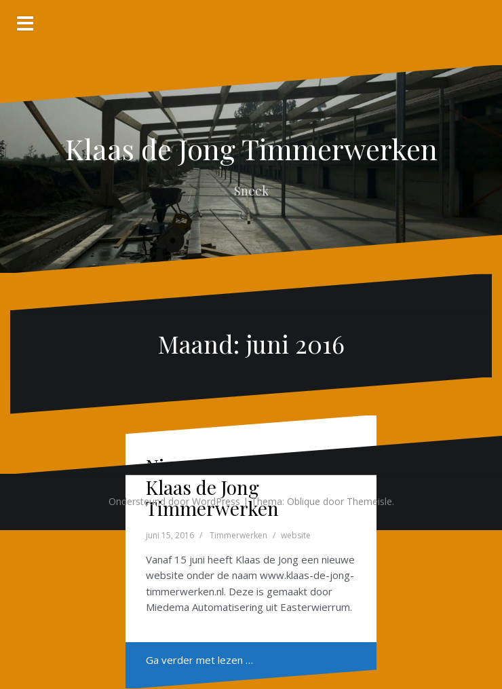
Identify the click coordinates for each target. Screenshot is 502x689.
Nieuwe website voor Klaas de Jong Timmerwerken (233, 487)
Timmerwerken (238, 535)
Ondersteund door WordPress (174, 501)
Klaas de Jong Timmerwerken (251, 149)
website (296, 535)
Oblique (303, 501)
